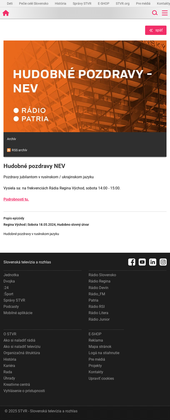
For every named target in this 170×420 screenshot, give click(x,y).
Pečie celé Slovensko (34, 3)
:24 (6, 288)
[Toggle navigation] (165, 13)
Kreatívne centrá (16, 384)
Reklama (96, 340)
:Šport (8, 294)
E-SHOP (104, 3)
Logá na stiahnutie (104, 353)
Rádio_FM (97, 294)
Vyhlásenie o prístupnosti (24, 391)
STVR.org (123, 3)
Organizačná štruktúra (21, 353)
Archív (11, 139)
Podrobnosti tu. (16, 199)
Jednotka (11, 275)
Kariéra (9, 365)
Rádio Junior (99, 319)
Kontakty (96, 372)
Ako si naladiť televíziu (21, 346)
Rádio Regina (99, 281)
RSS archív (17, 150)
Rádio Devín (98, 288)
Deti (10, 3)
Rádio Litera (98, 313)
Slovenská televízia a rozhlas (27, 262)
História (61, 3)
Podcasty (11, 306)
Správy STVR (82, 3)
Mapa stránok (100, 346)
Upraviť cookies (101, 378)
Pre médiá (143, 3)
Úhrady (9, 378)
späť (156, 30)
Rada (7, 372)
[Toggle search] (154, 13)
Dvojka (9, 281)
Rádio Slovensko (102, 275)
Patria (93, 300)
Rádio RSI (97, 306)
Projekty (95, 365)
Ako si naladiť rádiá (19, 340)
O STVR (9, 334)
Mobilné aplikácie (17, 313)
